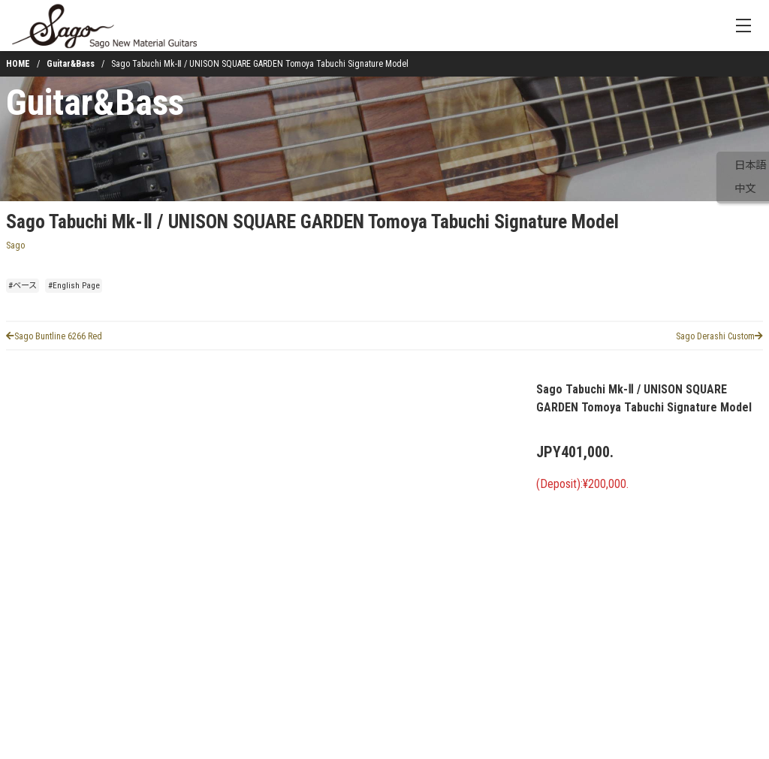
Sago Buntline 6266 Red (54, 336)
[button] (48, 686)
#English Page (74, 286)
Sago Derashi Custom (719, 336)
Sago (15, 245)
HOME (18, 64)
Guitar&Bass (71, 64)
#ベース (22, 286)
